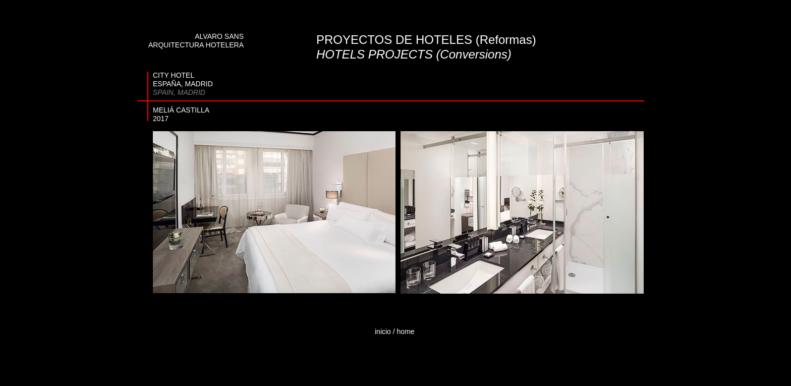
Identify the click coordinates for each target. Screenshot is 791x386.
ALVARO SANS (219, 36)
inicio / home (395, 331)
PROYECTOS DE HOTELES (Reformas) (426, 39)
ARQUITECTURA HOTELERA (196, 45)
